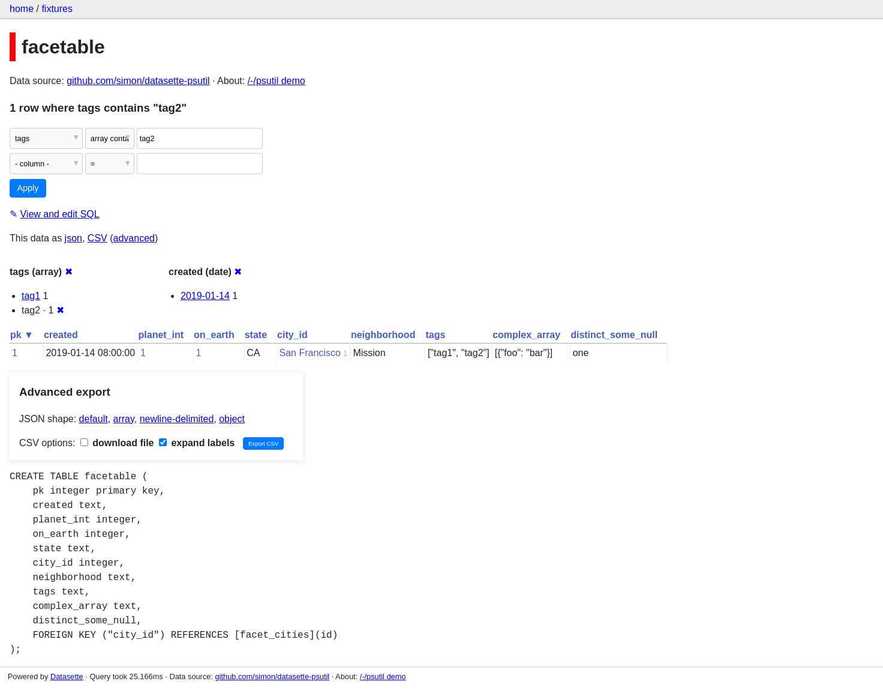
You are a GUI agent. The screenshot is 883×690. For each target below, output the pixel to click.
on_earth (214, 335)
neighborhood (383, 335)
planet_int (161, 335)
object (232, 419)
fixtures (57, 9)
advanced (134, 238)
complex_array (526, 335)
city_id (292, 335)
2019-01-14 (205, 296)
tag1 (31, 296)
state (256, 335)
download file (117, 443)
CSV (97, 238)
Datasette (66, 676)
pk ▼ (22, 335)
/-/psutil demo (276, 81)
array (123, 419)
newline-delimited (177, 419)
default (93, 419)
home (22, 9)
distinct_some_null (613, 335)
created (61, 335)
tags (435, 335)
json (73, 238)
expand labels (197, 443)
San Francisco (310, 353)
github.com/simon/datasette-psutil (138, 81)
